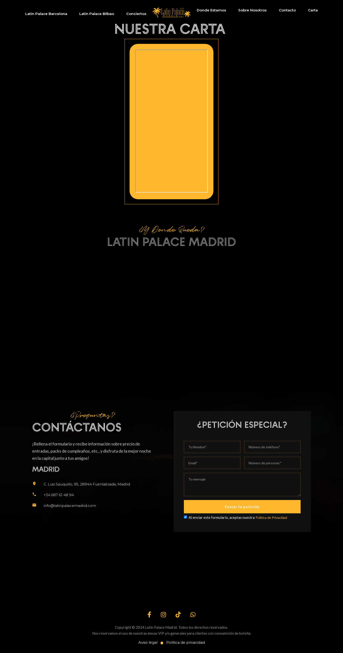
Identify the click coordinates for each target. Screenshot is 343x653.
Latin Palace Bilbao (96, 13)
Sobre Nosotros (252, 10)
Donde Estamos (211, 10)
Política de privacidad (185, 642)
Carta (313, 10)
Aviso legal (147, 642)
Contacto (287, 10)
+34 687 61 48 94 (59, 495)
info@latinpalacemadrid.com (70, 505)
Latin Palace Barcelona (46, 13)
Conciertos (136, 13)
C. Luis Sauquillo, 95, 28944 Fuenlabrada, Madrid (87, 484)
